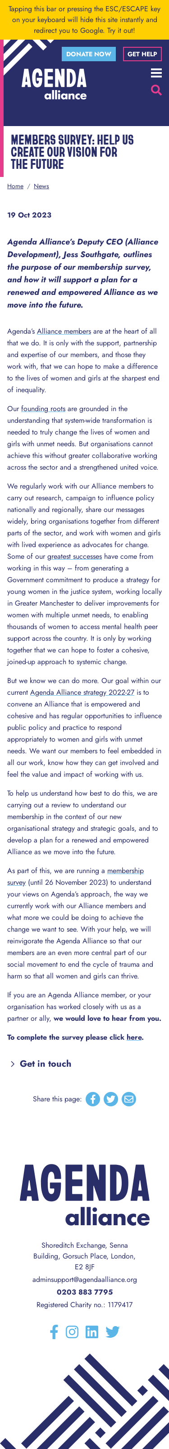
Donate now (88, 54)
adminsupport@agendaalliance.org (84, 1279)
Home (15, 185)
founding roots (43, 408)
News (41, 185)
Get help (142, 54)
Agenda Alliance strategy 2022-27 (82, 692)
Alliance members (64, 331)
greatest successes (74, 556)
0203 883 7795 (85, 1292)
